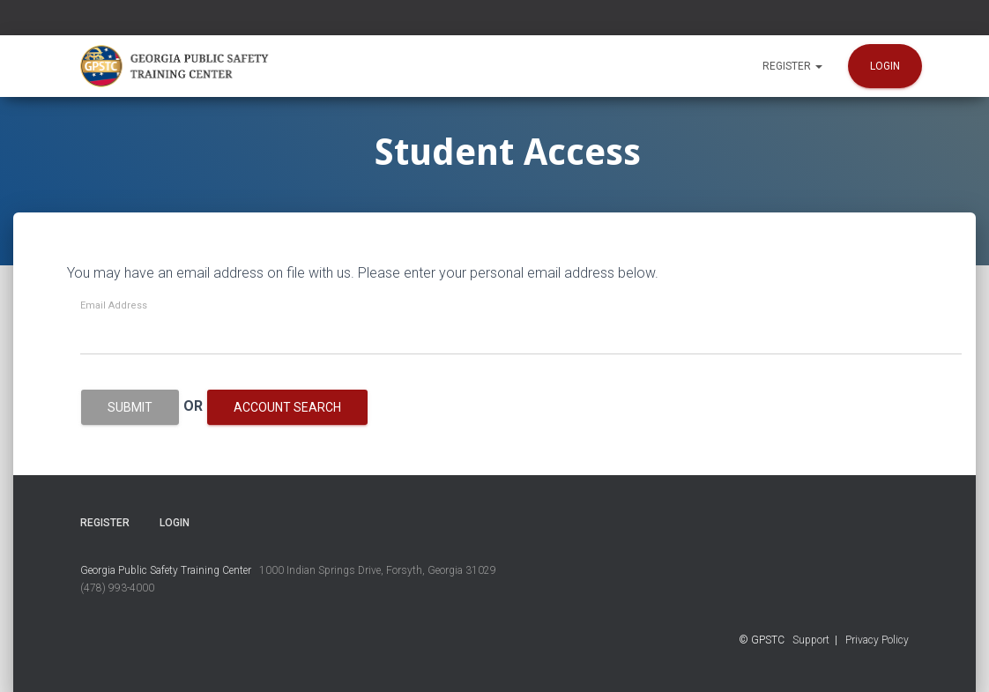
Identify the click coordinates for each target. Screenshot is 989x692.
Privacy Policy (877, 640)
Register (792, 66)
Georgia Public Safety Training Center (165, 570)
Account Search (287, 407)
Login (885, 66)
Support (810, 640)
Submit (130, 407)
